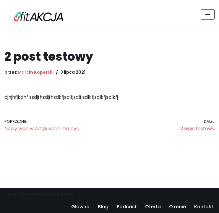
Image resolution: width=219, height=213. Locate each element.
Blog (103, 206)
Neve (10, 194)
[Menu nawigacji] (208, 14)
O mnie (177, 206)
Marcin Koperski (35, 72)
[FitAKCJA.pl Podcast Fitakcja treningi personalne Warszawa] (36, 14)
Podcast (127, 206)
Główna (80, 206)
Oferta (153, 206)
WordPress (61, 194)
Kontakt (203, 206)
